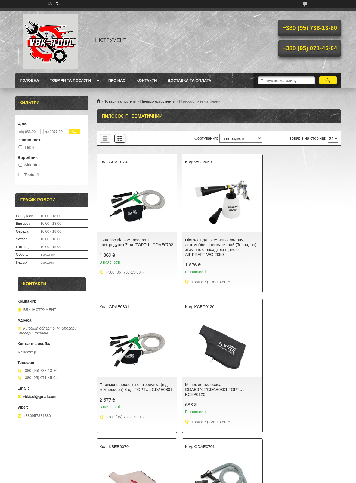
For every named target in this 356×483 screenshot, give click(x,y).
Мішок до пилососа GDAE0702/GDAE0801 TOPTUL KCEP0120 (129, 389)
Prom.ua (203, 468)
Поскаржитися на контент (172, 478)
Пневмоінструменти (157, 101)
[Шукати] (328, 80)
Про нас (117, 80)
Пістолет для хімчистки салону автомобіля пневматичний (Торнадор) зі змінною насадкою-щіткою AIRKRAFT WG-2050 (218, 247)
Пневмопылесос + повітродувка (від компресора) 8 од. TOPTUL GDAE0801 (300, 244)
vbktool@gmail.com (39, 396)
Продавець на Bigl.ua (178, 473)
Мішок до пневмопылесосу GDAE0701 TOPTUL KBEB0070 (212, 387)
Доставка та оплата (190, 80)
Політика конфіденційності (214, 478)
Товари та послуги (70, 80)
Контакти (147, 80)
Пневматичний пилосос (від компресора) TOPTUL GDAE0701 (297, 387)
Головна (29, 80)
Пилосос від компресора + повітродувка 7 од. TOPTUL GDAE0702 (125, 244)
